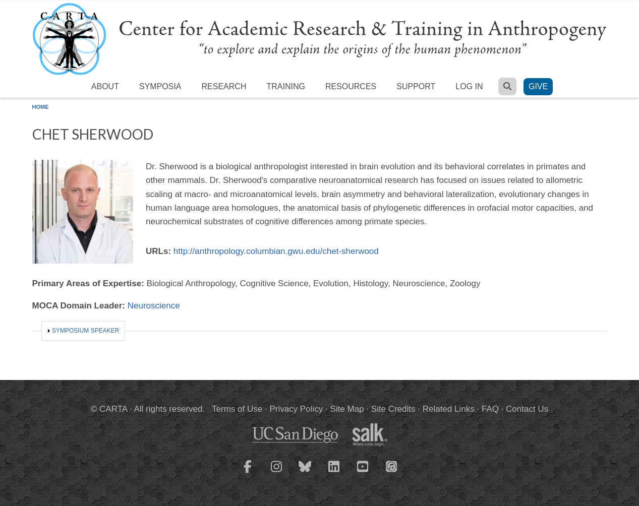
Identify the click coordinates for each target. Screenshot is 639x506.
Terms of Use (237, 409)
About (105, 86)
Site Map (347, 409)
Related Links (449, 409)
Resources (350, 86)
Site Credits (393, 409)
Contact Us (527, 409)
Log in (469, 86)
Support (415, 86)
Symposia (160, 86)
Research (224, 86)
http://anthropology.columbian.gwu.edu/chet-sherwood (276, 251)
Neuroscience (154, 305)
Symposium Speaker (85, 330)
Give (538, 86)
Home (40, 107)
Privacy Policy (296, 409)
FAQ (490, 409)
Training (285, 86)
